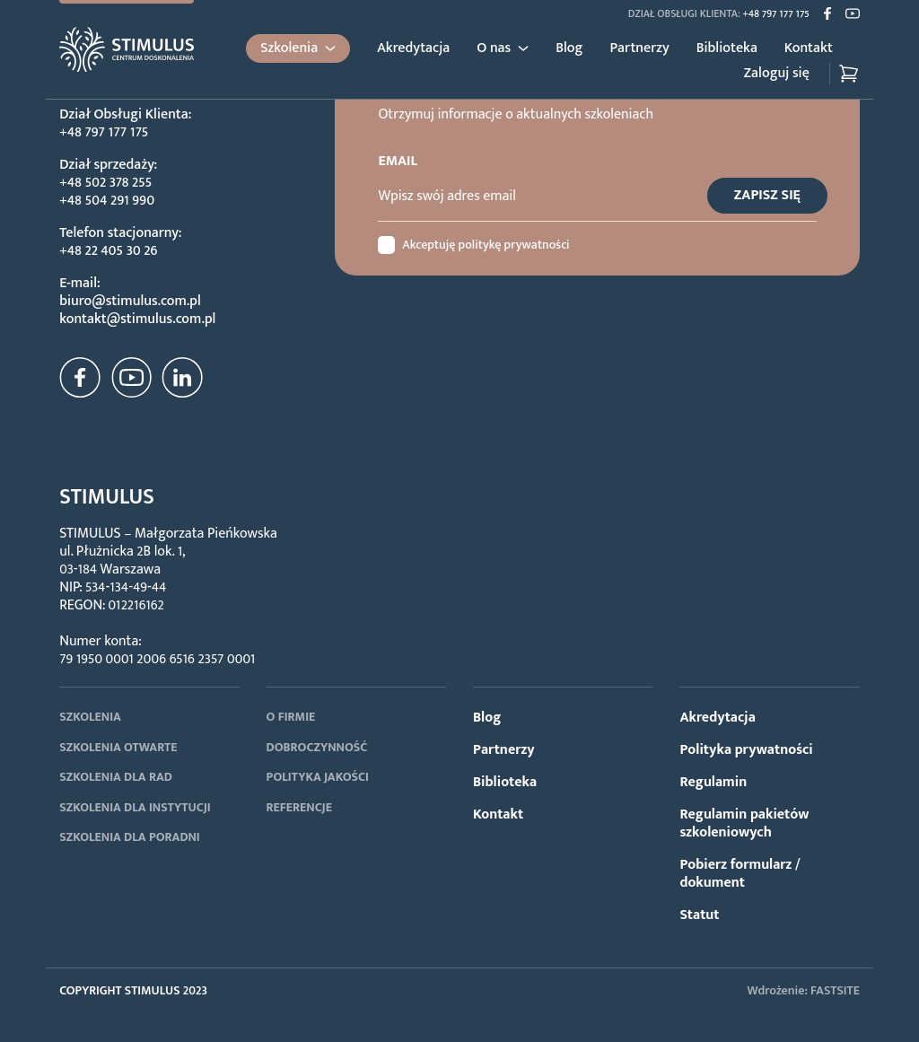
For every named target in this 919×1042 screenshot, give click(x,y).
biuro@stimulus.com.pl (130, 301)
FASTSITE (835, 990)
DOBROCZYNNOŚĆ (317, 747)
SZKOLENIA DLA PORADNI (129, 837)
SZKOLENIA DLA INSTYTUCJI (134, 807)
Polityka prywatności (745, 750)
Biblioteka (726, 48)
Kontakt (808, 48)
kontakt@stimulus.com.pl (137, 319)
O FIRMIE (291, 716)
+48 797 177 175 (776, 13)
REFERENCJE (299, 807)
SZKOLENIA (90, 716)
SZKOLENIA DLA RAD (115, 776)
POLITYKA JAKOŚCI (318, 776)
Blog (569, 48)
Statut (699, 915)
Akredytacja (413, 48)
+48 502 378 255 (105, 183)
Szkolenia (289, 48)
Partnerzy (639, 48)
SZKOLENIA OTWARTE (118, 747)
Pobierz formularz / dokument (739, 874)
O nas (494, 48)
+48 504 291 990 (106, 200)
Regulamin (713, 782)
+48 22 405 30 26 (108, 251)
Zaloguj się (777, 73)
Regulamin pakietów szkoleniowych (744, 823)
